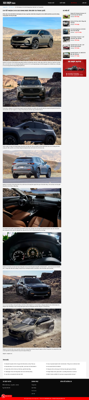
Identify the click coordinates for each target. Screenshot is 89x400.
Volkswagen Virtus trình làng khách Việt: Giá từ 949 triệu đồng (18, 371)
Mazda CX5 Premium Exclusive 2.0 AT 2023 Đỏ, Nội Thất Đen (78, 13)
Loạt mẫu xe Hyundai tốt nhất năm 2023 (13, 374)
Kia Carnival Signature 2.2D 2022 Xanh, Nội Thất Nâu (78, 29)
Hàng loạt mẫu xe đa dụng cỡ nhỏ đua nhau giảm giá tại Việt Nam (61, 369)
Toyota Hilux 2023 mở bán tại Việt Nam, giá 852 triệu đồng (17, 369)
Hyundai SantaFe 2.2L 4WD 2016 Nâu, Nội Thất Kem (78, 53)
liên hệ (84, 2)
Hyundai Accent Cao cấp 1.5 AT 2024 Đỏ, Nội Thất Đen (77, 45)
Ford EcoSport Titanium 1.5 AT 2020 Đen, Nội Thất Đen (77, 37)
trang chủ (51, 2)
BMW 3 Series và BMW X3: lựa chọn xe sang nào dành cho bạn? (61, 374)
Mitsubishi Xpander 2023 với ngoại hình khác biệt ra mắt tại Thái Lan (19, 363)
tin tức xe (74, 2)
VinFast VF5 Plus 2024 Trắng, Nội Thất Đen (78, 21)
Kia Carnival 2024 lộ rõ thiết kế (53, 366)
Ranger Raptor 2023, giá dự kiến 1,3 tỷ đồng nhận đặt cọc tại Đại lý (61, 371)
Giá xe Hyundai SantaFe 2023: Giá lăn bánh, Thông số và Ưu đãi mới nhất (63, 363)
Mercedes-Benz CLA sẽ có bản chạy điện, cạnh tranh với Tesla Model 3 (20, 366)
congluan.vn (9, 353)
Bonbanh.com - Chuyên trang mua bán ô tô (55, 398)
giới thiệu (62, 2)
